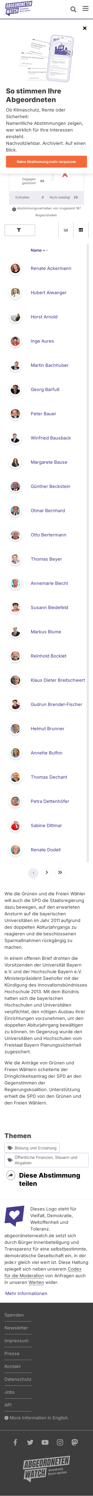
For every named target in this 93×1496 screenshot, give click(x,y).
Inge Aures (42, 341)
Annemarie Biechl (49, 583)
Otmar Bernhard (48, 510)
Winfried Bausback (51, 437)
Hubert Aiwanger (49, 292)
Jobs (9, 1392)
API (8, 1405)
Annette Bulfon (46, 752)
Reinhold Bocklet (48, 656)
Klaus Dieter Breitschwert (58, 680)
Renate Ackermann (51, 268)
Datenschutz (17, 1379)
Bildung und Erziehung (32, 1147)
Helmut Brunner (47, 728)
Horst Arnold (44, 316)
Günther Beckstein (50, 486)
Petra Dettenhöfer (50, 801)
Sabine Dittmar (46, 825)
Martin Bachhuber (50, 365)
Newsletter (16, 1327)
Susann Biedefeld (49, 607)
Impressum (16, 1340)
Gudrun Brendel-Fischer (56, 704)
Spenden (14, 1315)
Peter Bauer (43, 413)
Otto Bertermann (48, 534)
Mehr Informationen (26, 1293)
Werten (36, 1282)
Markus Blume (46, 631)
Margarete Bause (49, 462)
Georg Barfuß (45, 389)
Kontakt (12, 1366)
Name (39, 250)
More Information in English (36, 1417)
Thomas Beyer (46, 559)
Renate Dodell (46, 849)
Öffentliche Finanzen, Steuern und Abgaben (42, 1160)
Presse (12, 1353)
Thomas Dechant (49, 777)
